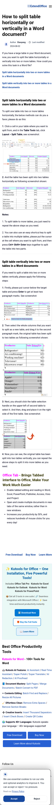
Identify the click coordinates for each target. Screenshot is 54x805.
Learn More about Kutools (27, 743)
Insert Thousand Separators (37, 712)
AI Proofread (21, 678)
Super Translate (37, 674)
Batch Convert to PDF (27, 687)
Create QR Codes (34, 716)
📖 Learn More (27, 631)
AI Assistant (33, 670)
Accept (14, 798)
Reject (37, 798)
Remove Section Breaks (14, 707)
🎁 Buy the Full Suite (27, 622)
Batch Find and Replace (35, 693)
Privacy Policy (18, 791)
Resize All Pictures (11, 697)
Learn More (45, 554)
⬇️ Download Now (27, 612)
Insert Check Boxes (13, 716)
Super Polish (20, 674)
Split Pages (32, 683)
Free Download (14, 554)
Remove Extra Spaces (34, 702)
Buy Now (31, 554)
